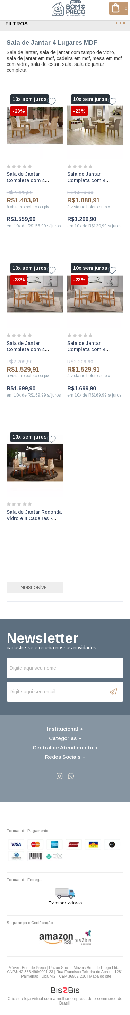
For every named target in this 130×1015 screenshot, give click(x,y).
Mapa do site (100, 976)
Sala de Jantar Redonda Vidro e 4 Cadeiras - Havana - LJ (34, 518)
